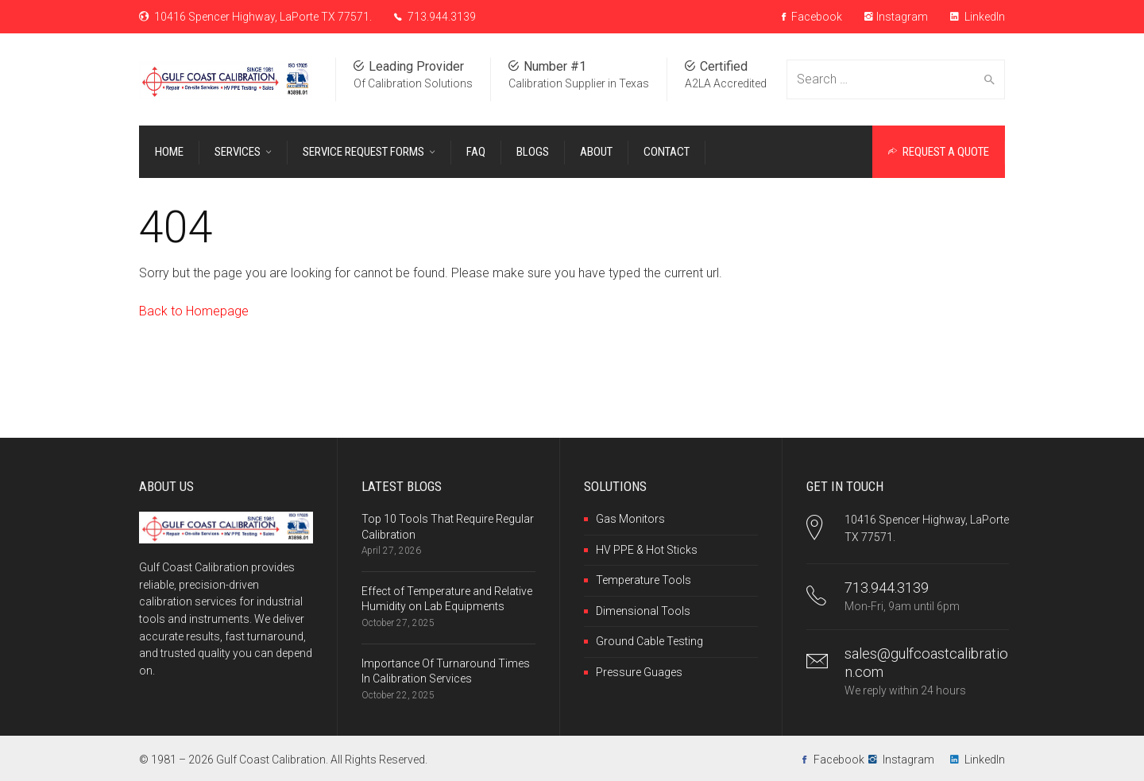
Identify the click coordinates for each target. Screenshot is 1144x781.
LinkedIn (977, 16)
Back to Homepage (194, 311)
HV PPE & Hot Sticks (647, 549)
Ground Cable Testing (649, 641)
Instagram (896, 16)
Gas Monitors (630, 518)
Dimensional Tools (643, 611)
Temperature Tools (643, 580)
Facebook (812, 16)
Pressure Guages (639, 672)
